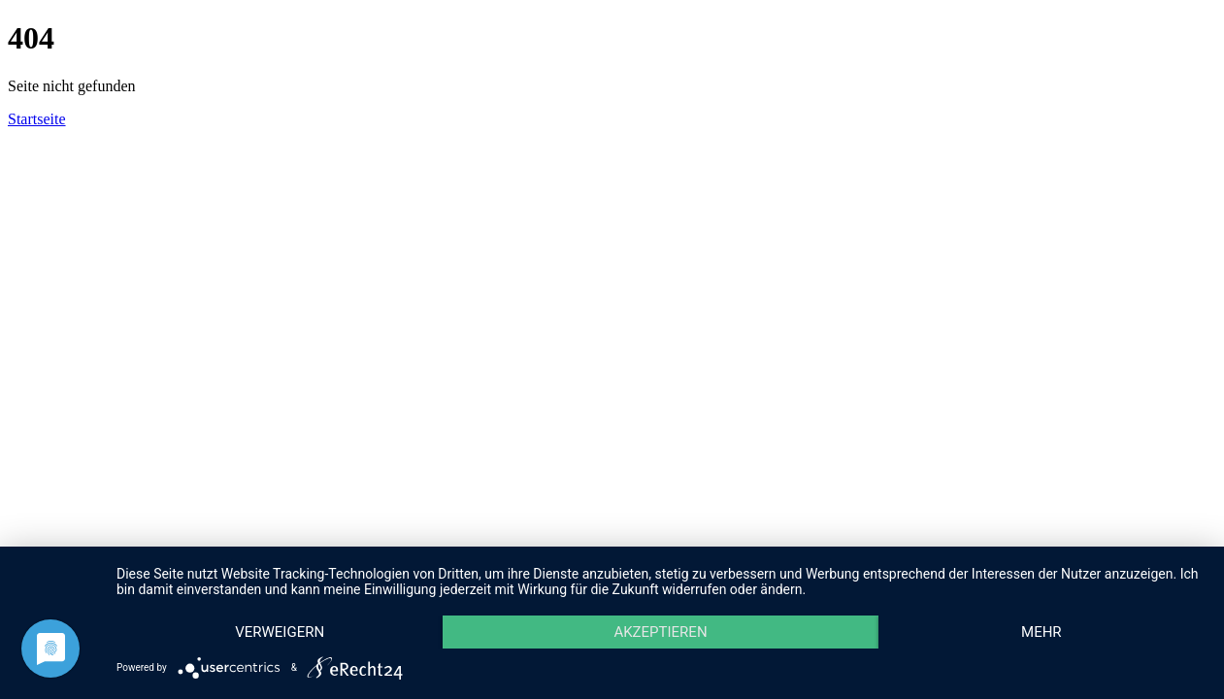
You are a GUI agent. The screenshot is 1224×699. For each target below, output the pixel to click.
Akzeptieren (660, 632)
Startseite (37, 119)
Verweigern (279, 632)
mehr (1041, 632)
